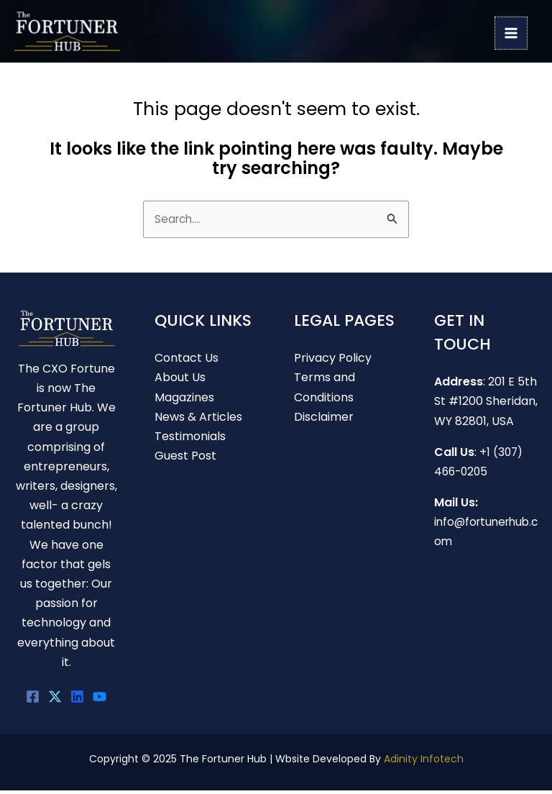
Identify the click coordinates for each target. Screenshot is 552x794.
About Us (180, 381)
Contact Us (186, 360)
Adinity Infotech (424, 761)
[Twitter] (55, 699)
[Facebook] (33, 699)
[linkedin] (77, 699)
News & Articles (198, 419)
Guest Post (185, 458)
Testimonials (190, 439)
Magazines (184, 400)
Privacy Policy (333, 360)
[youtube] (99, 699)
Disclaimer (324, 419)
